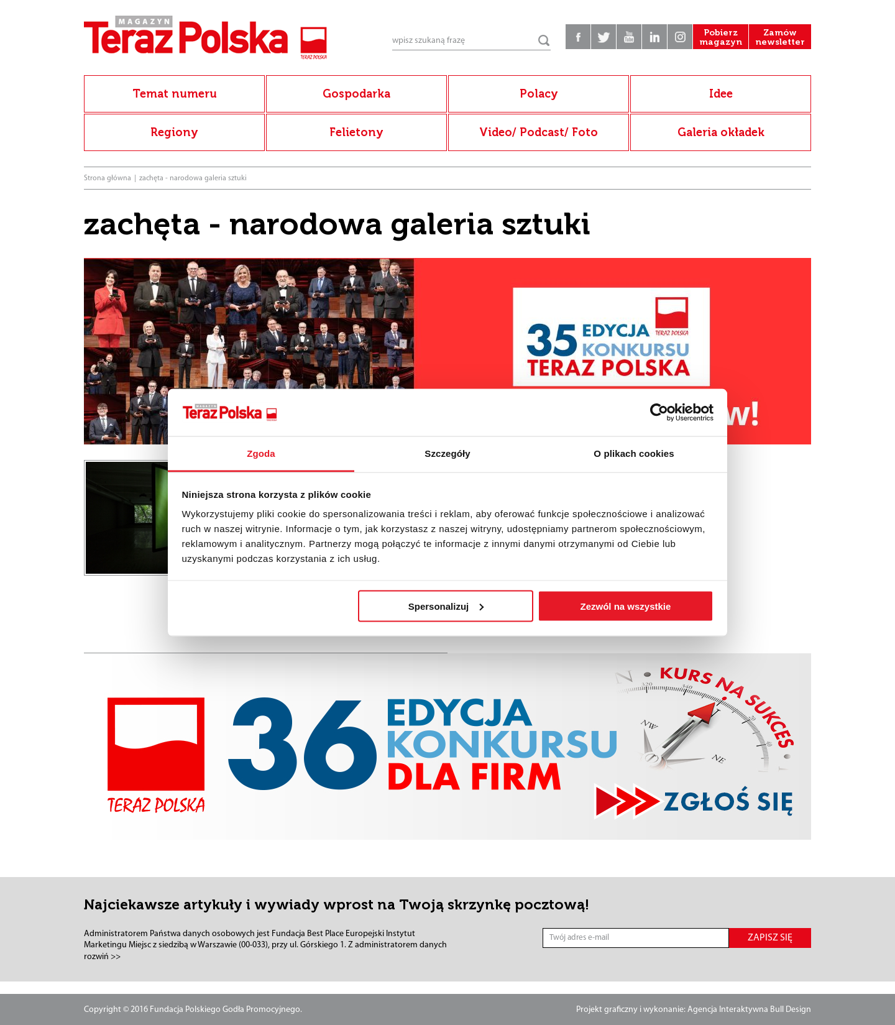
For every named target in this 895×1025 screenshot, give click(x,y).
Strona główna (107, 178)
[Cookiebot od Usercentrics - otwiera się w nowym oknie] (659, 412)
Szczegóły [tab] (447, 453)
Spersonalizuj (446, 605)
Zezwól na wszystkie (625, 605)
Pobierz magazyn (720, 37)
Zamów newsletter (780, 37)
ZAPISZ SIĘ (770, 938)
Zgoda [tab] (261, 453)
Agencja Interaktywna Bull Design (749, 1009)
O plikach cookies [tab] (634, 453)
